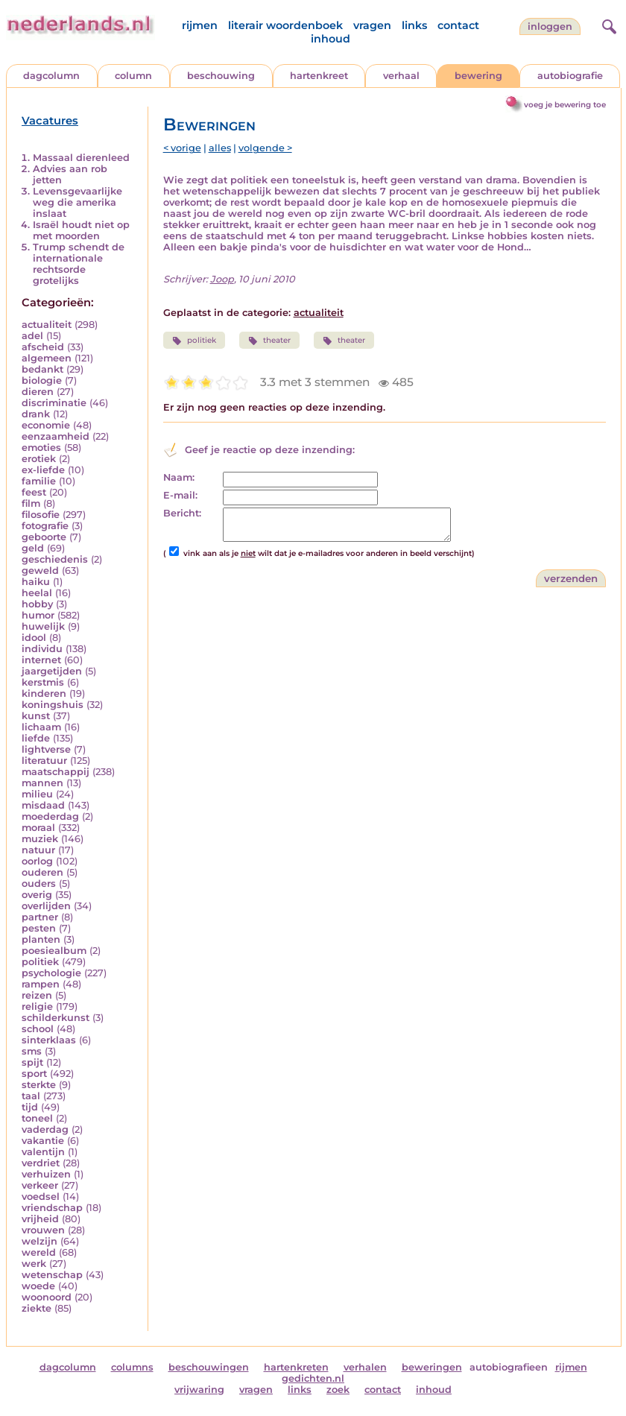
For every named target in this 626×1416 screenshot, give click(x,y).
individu (42, 648)
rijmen (200, 25)
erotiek (39, 458)
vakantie (43, 1140)
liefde (36, 738)
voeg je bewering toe (565, 105)
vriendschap (52, 1207)
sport (34, 1073)
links (414, 25)
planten (41, 939)
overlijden (46, 905)
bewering (478, 75)
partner (40, 917)
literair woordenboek (285, 25)
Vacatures (50, 120)
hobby (37, 604)
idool (34, 637)
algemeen (47, 358)
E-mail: (180, 495)
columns (132, 1367)
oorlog (37, 861)
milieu (37, 794)
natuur (38, 850)
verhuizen (46, 1174)
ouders (39, 883)
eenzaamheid (55, 436)
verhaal (401, 75)
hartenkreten (296, 1367)
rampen (41, 984)
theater (269, 340)
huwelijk (43, 626)
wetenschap (52, 1274)
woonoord (47, 1297)
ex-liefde (43, 469)
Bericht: (182, 513)
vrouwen (43, 1230)
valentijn (43, 1151)
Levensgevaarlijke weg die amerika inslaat (77, 202)
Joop (222, 279)
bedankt (42, 369)
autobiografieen (509, 1367)
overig (37, 894)
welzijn (39, 1241)
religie (37, 1006)
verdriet (41, 1163)
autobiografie (570, 75)
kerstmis (43, 682)
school (38, 1028)
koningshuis (52, 704)
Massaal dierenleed (81, 157)
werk (34, 1263)
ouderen (42, 872)
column (133, 75)
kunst (36, 715)
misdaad (43, 805)
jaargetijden (52, 671)
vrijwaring (199, 1389)
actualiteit (47, 324)
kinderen (44, 693)
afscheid (43, 347)
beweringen (432, 1367)
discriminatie (54, 402)
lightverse (46, 749)
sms (32, 1051)
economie (46, 425)
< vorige (182, 148)
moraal (38, 827)
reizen (37, 995)
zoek (338, 1389)
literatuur (44, 760)
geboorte (44, 537)
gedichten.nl (313, 1378)
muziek (40, 838)
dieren (38, 391)
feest (34, 492)
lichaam (41, 727)
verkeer (40, 1185)
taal (31, 1095)
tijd (30, 1107)
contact (458, 25)
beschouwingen (208, 1367)
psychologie (51, 973)
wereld (39, 1252)
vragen (372, 25)
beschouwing (221, 75)
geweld (40, 570)
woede (38, 1286)
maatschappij (55, 771)
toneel (37, 1118)
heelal (37, 592)
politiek (40, 961)
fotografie (45, 525)
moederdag (50, 816)
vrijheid (40, 1218)
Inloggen (550, 26)
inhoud (330, 38)
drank (36, 414)
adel (32, 335)
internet (41, 660)
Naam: (179, 477)
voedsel (41, 1196)
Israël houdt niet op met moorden (81, 230)
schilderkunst (55, 1017)
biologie (42, 380)
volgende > (265, 148)
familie (39, 481)
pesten (39, 928)
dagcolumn (51, 75)
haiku (36, 581)
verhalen (365, 1367)
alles (220, 148)
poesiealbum (54, 950)
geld (33, 548)
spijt (32, 1062)
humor (38, 615)
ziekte (36, 1308)
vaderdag (45, 1129)
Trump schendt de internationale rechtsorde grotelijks (78, 263)
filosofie (41, 514)
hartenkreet (319, 75)
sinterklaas (49, 1040)
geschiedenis (55, 559)
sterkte (39, 1084)
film (31, 503)
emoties (41, 447)
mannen (42, 782)
